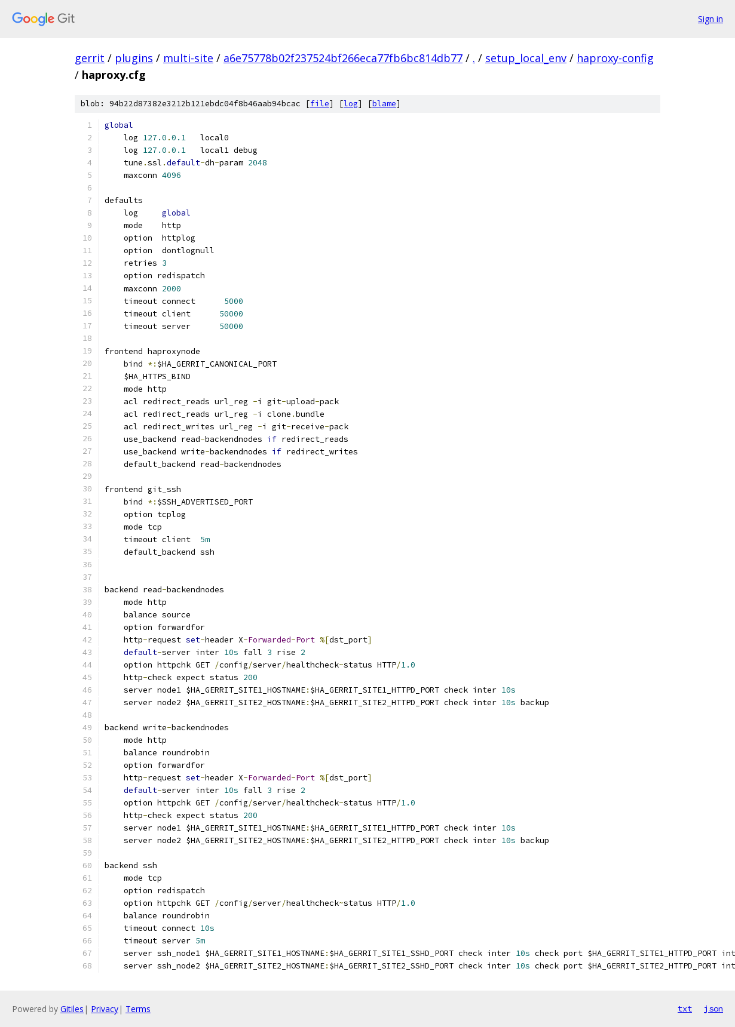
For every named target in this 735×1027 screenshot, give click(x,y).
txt (685, 1008)
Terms (138, 1008)
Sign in (710, 18)
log (351, 104)
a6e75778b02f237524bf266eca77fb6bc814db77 (343, 58)
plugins (134, 58)
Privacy (104, 1008)
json (713, 1008)
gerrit (90, 58)
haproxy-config (615, 58)
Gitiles (72, 1008)
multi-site (188, 58)
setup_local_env (525, 58)
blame (384, 104)
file (319, 104)
